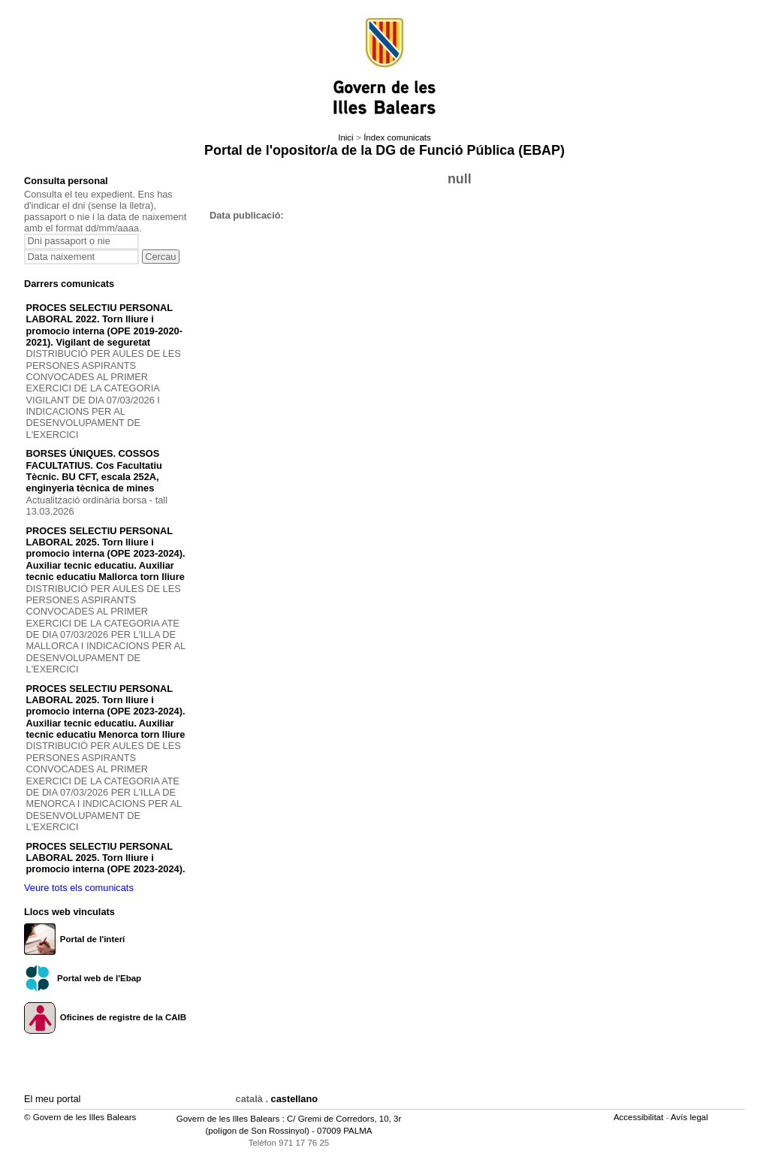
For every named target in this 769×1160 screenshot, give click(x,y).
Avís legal (690, 1117)
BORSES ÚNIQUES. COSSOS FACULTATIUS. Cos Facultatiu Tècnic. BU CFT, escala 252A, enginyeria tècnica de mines (94, 471)
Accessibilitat (640, 1117)
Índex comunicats (397, 137)
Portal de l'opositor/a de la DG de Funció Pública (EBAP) (384, 150)
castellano (294, 1098)
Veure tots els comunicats (79, 887)
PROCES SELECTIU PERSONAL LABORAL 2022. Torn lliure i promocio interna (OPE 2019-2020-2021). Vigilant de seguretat (104, 325)
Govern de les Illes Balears (228, 1118)
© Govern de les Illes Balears (80, 1117)
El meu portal (52, 1098)
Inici (345, 137)
